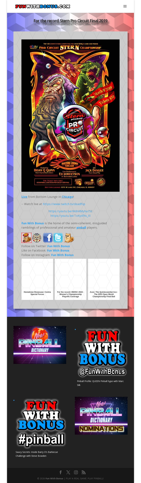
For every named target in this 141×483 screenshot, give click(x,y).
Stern (80, 24)
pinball (81, 227)
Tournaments (61, 24)
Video (48, 24)
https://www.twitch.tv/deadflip (64, 204)
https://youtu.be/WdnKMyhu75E (70, 211)
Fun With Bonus (32, 223)
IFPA (73, 24)
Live (24, 197)
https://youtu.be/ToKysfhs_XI (70, 216)
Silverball (90, 24)
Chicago (67, 197)
